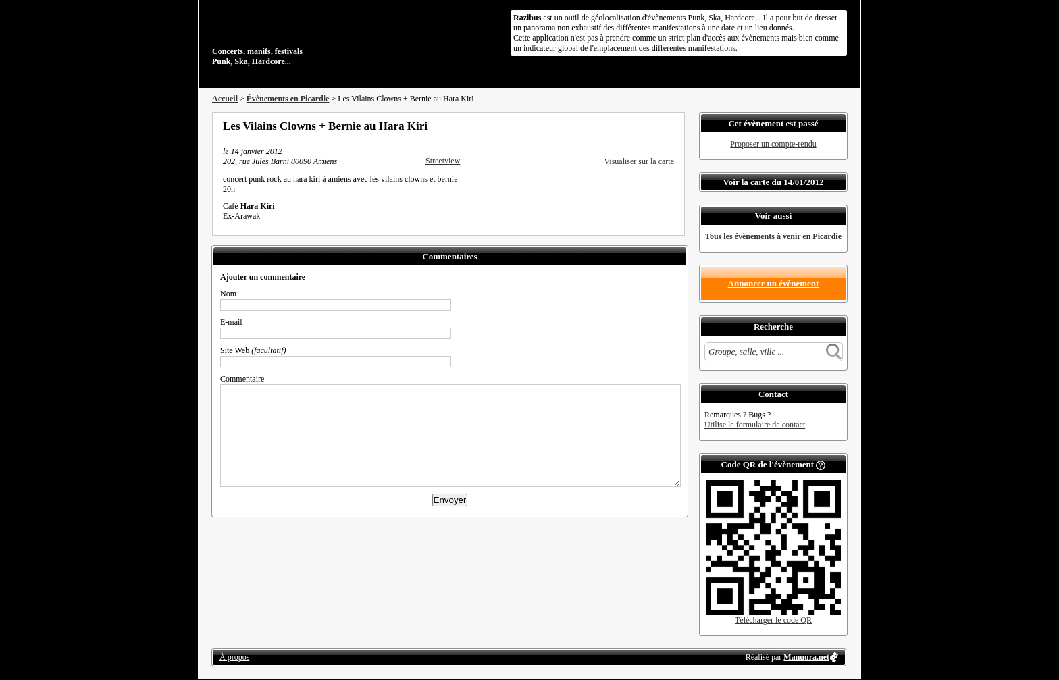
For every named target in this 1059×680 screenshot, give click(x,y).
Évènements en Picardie (288, 98)
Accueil (225, 98)
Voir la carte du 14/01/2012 (773, 182)
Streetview (442, 160)
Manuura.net (806, 657)
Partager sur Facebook (614, 125)
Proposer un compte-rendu (773, 144)
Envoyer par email (651, 125)
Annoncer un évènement (773, 283)
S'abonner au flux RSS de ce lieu (669, 125)
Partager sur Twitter (632, 125)
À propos (234, 657)
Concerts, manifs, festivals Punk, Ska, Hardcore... (299, 36)
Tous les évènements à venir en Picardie (773, 236)
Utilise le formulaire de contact (754, 424)
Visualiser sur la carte (639, 161)
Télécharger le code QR (773, 620)
